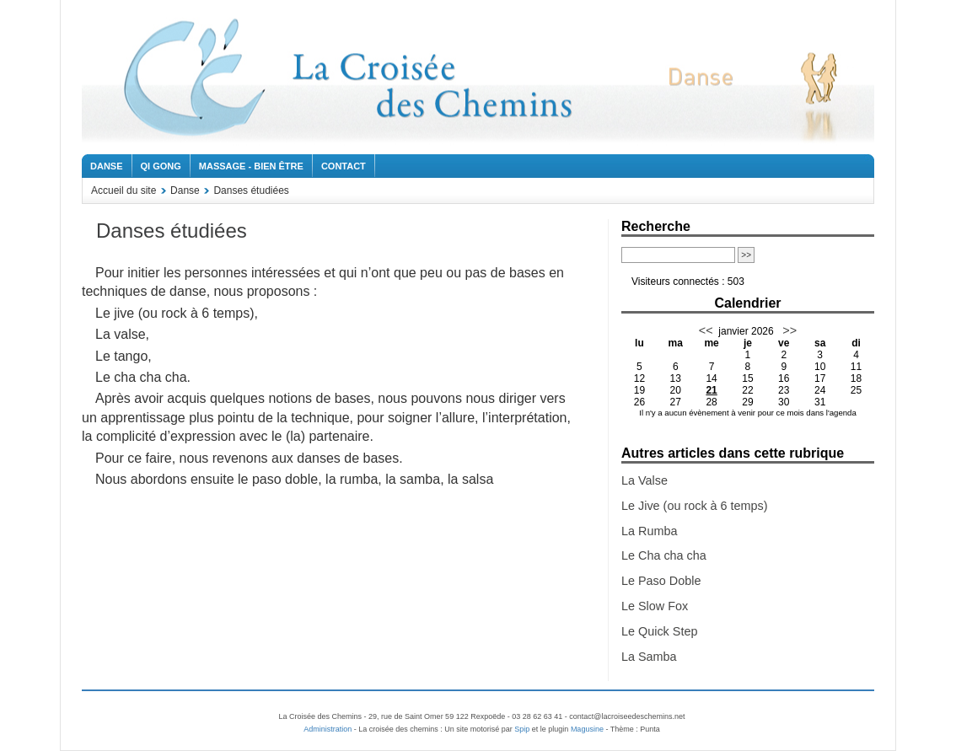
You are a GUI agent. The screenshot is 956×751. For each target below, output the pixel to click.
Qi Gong (161, 166)
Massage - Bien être (251, 166)
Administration (327, 729)
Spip (521, 729)
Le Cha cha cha (663, 555)
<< (706, 330)
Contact (343, 166)
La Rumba (649, 531)
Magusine (587, 729)
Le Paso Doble (661, 580)
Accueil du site (123, 190)
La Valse (644, 480)
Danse (106, 166)
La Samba (649, 656)
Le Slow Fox (654, 606)
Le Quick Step (659, 631)
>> (788, 330)
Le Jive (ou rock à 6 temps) (694, 505)
